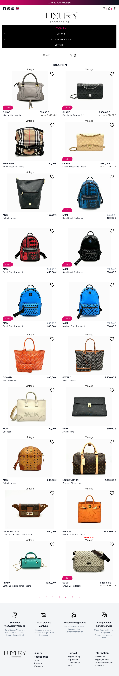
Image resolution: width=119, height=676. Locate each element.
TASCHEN (61, 28)
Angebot (38, 663)
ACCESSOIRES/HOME (61, 39)
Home (36, 660)
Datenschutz (74, 662)
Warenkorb (39, 666)
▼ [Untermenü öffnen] (4, 28)
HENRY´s (99, 665)
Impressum (73, 659)
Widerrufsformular (104, 662)
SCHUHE (61, 33)
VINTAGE (59, 45)
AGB (70, 665)
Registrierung (74, 656)
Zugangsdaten (102, 659)
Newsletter (100, 656)
